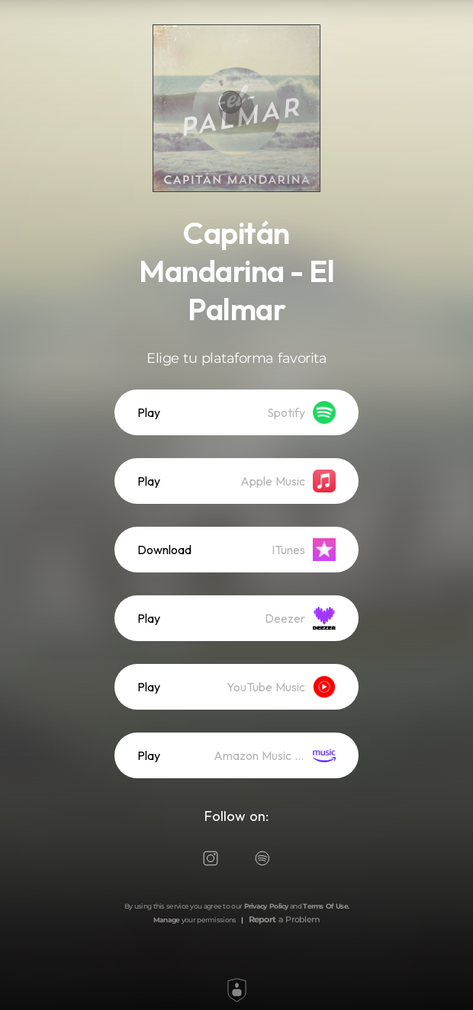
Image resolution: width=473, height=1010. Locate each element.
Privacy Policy (266, 906)
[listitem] (236, 412)
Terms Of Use (325, 906)
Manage (166, 919)
